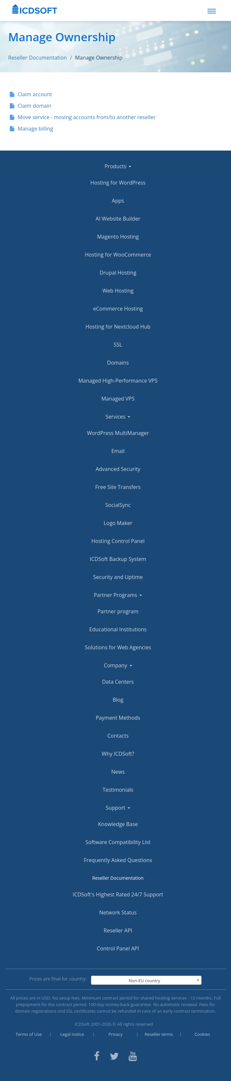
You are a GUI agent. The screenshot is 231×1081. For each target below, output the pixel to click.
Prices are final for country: (58, 979)
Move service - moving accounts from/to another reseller (82, 117)
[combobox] (146, 980)
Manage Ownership (98, 57)
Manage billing (31, 128)
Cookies (202, 1034)
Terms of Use (29, 1034)
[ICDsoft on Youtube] (133, 1055)
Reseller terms (159, 1034)
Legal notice (72, 1034)
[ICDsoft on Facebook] (96, 1055)
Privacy (116, 1034)
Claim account (31, 94)
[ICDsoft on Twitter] (114, 1055)
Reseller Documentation (37, 57)
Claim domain (30, 105)
